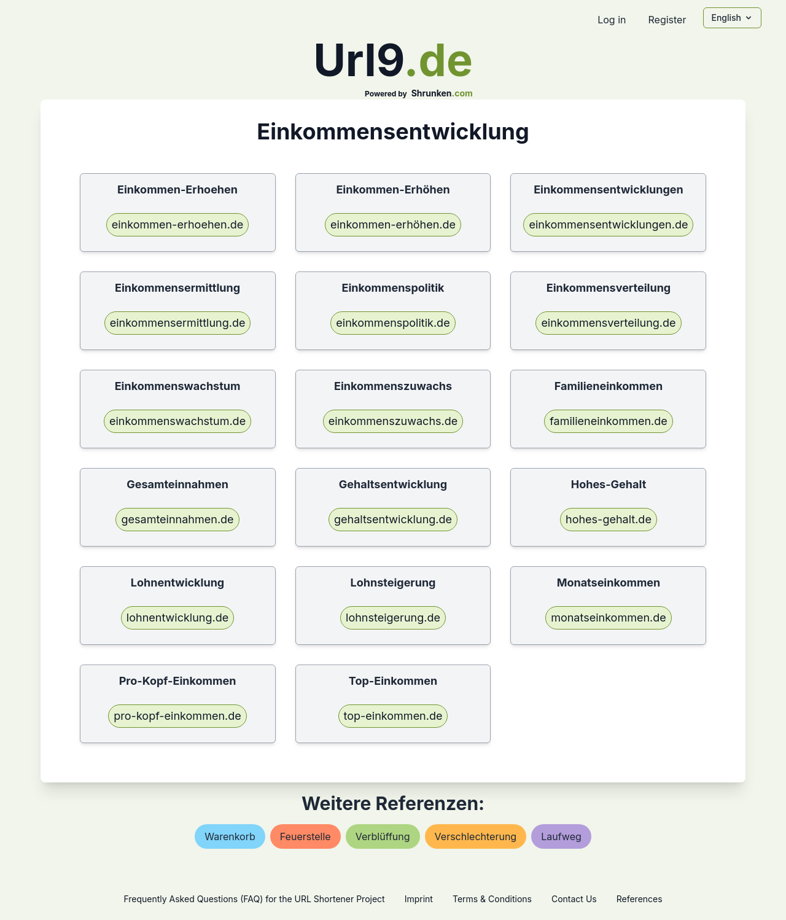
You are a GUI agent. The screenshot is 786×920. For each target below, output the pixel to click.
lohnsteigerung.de (393, 617)
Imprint (419, 899)
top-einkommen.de (393, 715)
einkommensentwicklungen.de (608, 224)
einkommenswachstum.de (177, 421)
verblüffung (383, 836)
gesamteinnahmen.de (177, 519)
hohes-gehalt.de (609, 519)
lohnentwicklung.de (177, 617)
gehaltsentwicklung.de (393, 519)
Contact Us (574, 899)
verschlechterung (476, 836)
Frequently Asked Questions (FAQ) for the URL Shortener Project (253, 899)
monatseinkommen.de (608, 617)
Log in (611, 20)
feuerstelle (305, 836)
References (640, 899)
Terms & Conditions (492, 899)
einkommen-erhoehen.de (178, 224)
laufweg (561, 836)
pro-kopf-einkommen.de (177, 715)
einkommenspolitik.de (392, 322)
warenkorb (229, 836)
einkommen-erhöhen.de (393, 224)
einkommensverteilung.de (608, 322)
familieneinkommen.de (608, 421)
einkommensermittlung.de (178, 322)
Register (667, 20)
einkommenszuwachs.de (393, 421)
